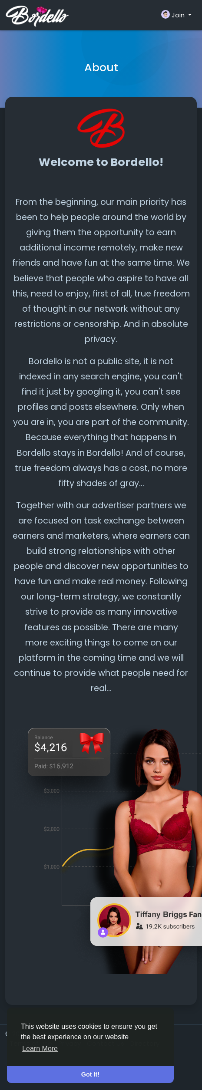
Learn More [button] (40, 1048)
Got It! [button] (90, 1074)
